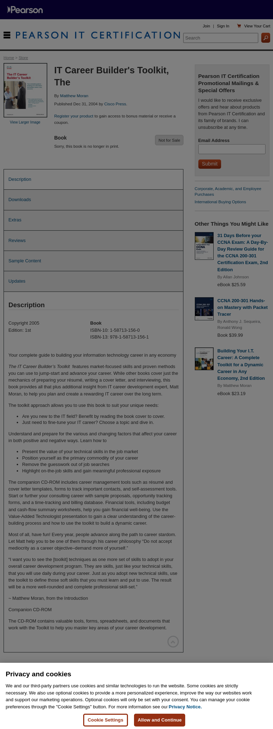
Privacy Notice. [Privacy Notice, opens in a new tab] (185, 709)
